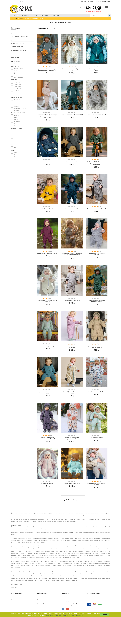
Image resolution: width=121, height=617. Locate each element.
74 (14, 137)
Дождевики (14, 40)
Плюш (15, 117)
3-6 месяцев (17, 84)
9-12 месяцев (17, 88)
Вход (97, 1)
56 (14, 131)
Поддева (16, 110)
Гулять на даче (18, 102)
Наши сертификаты (41, 601)
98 (14, 146)
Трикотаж (16, 115)
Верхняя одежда (18, 69)
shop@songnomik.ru (76, 603)
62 (14, 133)
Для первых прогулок (20, 108)
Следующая (77, 500)
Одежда (16, 15)
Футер (15, 126)
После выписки (18, 104)
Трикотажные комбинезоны (19, 36)
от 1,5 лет (16, 90)
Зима (15, 155)
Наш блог (13, 601)
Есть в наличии (18, 64)
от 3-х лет (17, 95)
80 (14, 139)
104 (15, 148)
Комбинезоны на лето (17, 43)
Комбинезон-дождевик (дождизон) (23, 71)
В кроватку (56, 15)
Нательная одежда (19, 77)
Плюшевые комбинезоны (18, 50)
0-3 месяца (17, 82)
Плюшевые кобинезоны (20, 75)
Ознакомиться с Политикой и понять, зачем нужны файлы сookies (64, 615)
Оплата (13, 597)
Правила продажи (41, 603)
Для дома (16, 106)
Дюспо (16, 119)
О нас (38, 597)
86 (14, 141)
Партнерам (91, 1)
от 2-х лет (17, 93)
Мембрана (17, 121)
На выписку (26, 15)
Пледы (36, 15)
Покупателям (83, 1)
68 (14, 135)
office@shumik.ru (72, 605)
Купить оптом (40, 599)
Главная (15, 18)
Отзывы (13, 603)
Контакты (39, 605)
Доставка (13, 599)
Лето (15, 153)
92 (14, 143)
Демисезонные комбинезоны (19, 33)
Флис (15, 124)
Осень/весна (17, 157)
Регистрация (106, 1)
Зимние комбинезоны (17, 46)
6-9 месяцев (17, 86)
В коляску (45, 15)
